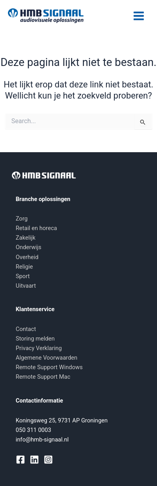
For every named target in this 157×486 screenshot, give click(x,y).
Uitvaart (26, 285)
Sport (23, 276)
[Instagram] (48, 459)
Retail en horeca (36, 228)
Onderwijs (29, 247)
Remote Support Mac (43, 376)
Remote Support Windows (49, 367)
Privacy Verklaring (39, 348)
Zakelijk (26, 237)
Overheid (27, 257)
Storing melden (35, 338)
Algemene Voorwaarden (47, 357)
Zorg (22, 218)
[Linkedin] (34, 459)
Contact (26, 329)
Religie (24, 266)
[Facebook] (20, 459)
